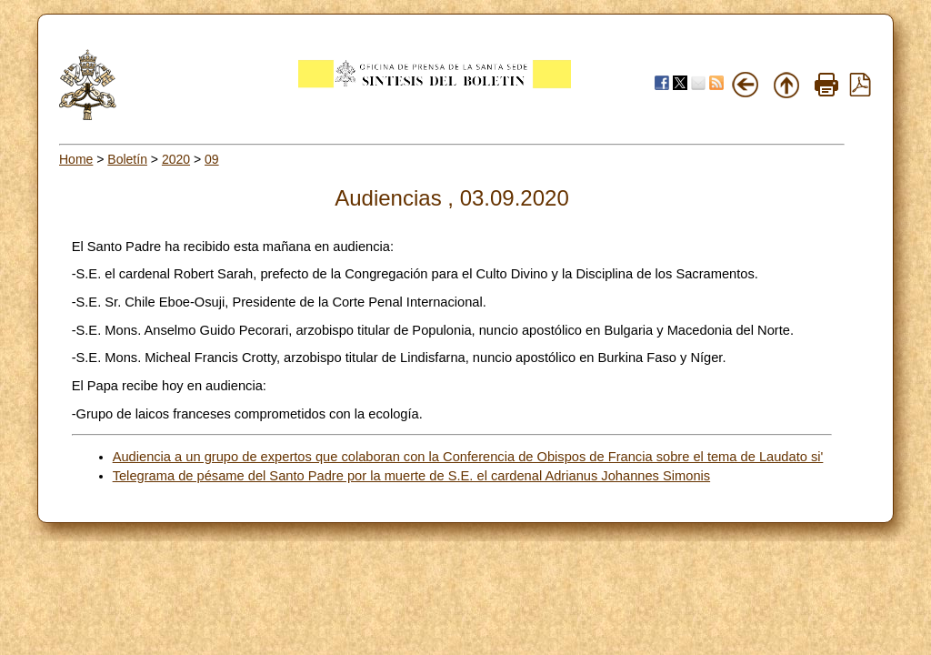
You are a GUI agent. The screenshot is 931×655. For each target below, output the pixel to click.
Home (76, 159)
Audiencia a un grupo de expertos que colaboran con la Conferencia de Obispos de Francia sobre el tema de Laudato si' (468, 456)
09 (212, 159)
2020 (176, 159)
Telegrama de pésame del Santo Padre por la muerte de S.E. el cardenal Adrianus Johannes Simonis (411, 476)
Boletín (127, 159)
